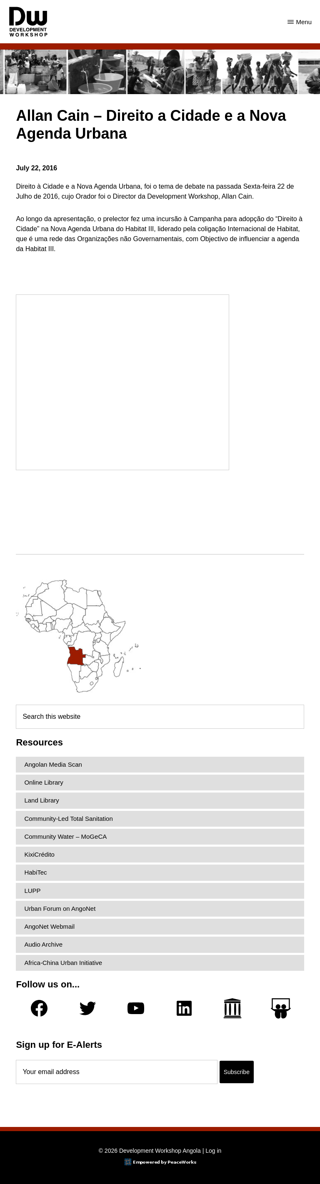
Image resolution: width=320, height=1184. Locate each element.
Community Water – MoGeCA (65, 836)
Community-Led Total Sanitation (68, 818)
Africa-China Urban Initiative (63, 962)
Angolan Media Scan (53, 764)
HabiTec (35, 872)
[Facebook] (39, 1008)
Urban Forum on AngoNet (59, 908)
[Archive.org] (232, 1008)
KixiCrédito (39, 854)
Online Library (43, 782)
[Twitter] (88, 1008)
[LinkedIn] (184, 1008)
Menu (304, 21)
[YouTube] (136, 1008)
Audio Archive (43, 944)
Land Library (41, 800)
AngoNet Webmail (49, 926)
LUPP (32, 890)
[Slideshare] (281, 1008)
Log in (213, 1150)
